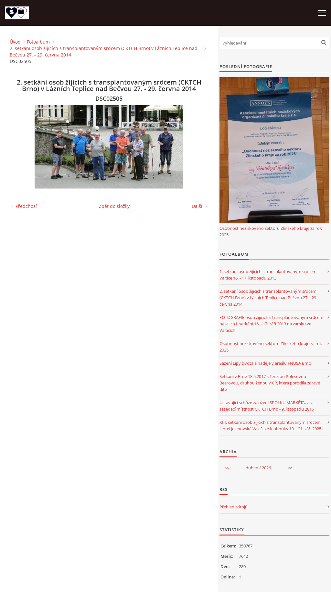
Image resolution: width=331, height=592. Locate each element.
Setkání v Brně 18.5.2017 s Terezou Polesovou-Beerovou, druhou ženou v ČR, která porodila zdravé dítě (269, 382)
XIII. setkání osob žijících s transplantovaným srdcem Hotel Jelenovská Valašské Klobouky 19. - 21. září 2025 (270, 425)
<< (226, 468)
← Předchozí (23, 206)
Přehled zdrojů (233, 507)
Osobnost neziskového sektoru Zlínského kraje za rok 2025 (270, 231)
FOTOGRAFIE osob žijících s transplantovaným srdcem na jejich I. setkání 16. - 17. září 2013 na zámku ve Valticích (271, 323)
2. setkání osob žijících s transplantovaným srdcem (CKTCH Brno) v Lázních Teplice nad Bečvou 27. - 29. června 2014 (104, 51)
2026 (266, 468)
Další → (200, 206)
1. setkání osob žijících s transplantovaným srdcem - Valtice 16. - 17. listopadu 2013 (269, 275)
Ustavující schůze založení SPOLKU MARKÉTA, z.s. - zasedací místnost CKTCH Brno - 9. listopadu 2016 (267, 406)
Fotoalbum (38, 42)
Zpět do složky (114, 206)
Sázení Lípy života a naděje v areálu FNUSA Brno (265, 363)
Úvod (15, 42)
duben (252, 468)
